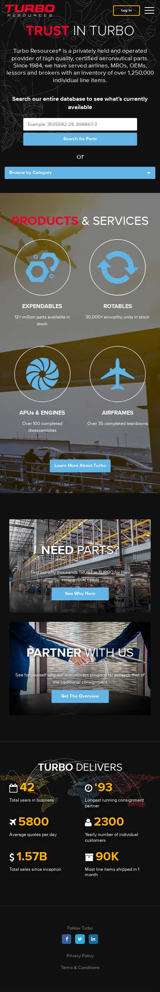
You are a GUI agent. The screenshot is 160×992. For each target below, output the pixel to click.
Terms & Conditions (80, 967)
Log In (126, 10)
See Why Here (80, 593)
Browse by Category (80, 173)
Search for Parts (80, 139)
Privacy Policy (80, 955)
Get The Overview (80, 696)
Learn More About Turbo (80, 465)
